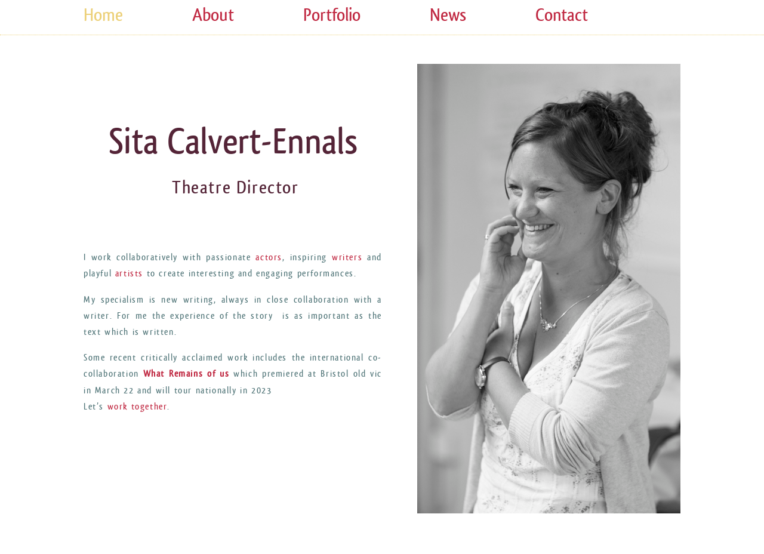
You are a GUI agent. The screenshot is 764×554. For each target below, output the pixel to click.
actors (268, 257)
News (448, 15)
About (213, 15)
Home (103, 15)
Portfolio (332, 15)
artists (127, 273)
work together (137, 406)
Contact (561, 15)
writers (347, 257)
